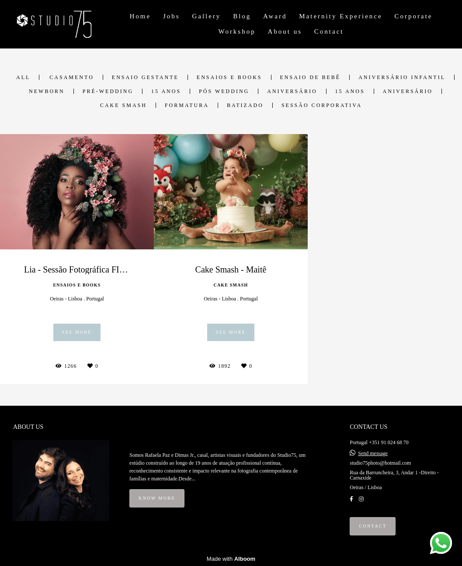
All (23, 77)
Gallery (206, 16)
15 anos (166, 91)
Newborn (47, 91)
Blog (242, 16)
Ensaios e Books (229, 77)
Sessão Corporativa (321, 105)
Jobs (171, 16)
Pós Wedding (224, 91)
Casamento (71, 77)
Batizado (245, 105)
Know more (157, 498)
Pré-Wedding (108, 91)
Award (275, 16)
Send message (373, 453)
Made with (231, 559)
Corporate (413, 16)
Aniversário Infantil (401, 77)
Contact (329, 31)
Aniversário (292, 91)
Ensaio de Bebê (310, 77)
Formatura (187, 105)
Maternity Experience (340, 16)
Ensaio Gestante (145, 77)
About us (284, 31)
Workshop (236, 31)
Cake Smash (123, 105)
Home (140, 16)
